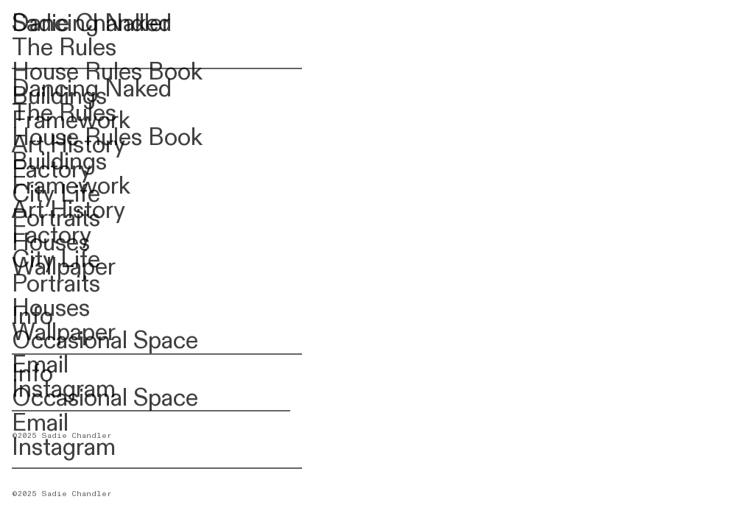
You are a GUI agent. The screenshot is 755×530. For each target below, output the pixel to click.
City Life (56, 260)
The (32, 48)
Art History (68, 210)
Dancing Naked (92, 89)
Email (40, 423)
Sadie (40, 23)
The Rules (64, 113)
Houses (51, 308)
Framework (71, 186)
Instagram (64, 447)
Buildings (59, 162)
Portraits (56, 284)
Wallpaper (64, 333)
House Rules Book (107, 137)
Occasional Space (105, 398)
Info (32, 374)
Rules (84, 48)
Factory (51, 235)
